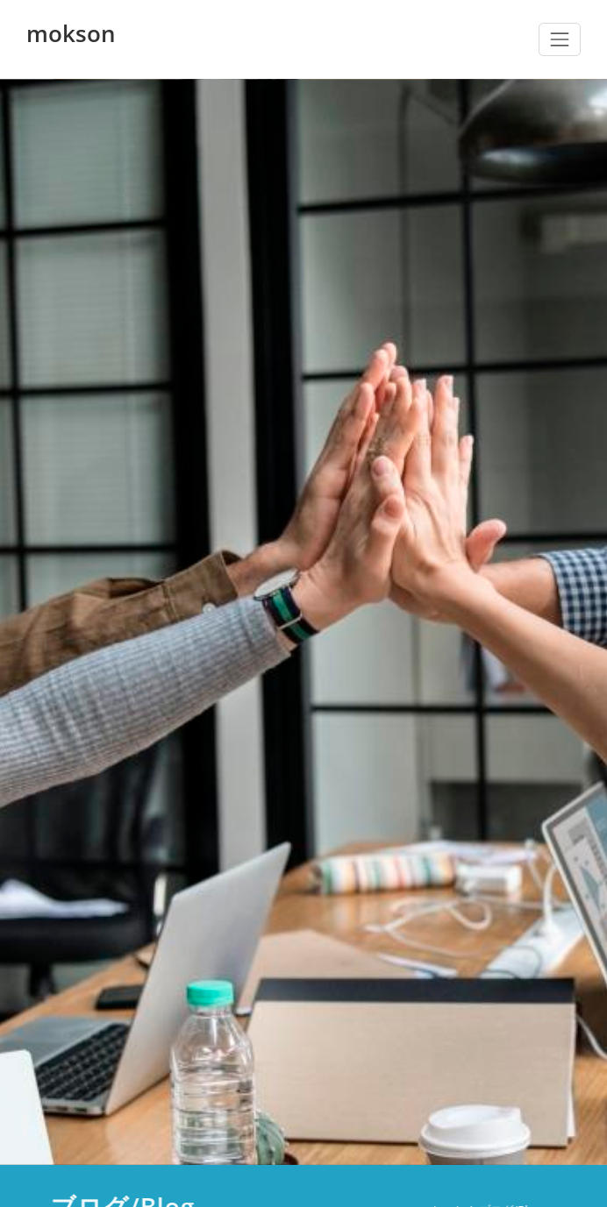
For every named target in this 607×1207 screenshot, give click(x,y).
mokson (71, 33)
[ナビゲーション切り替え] (560, 39)
